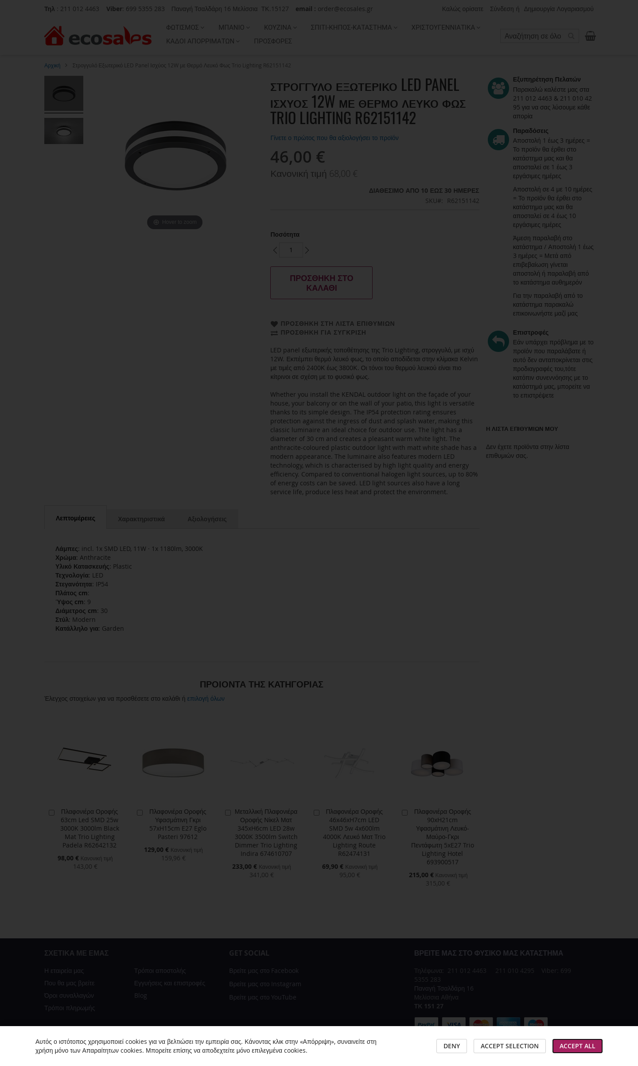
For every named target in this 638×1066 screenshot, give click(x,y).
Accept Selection (510, 1046)
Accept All (577, 1046)
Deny (451, 1046)
